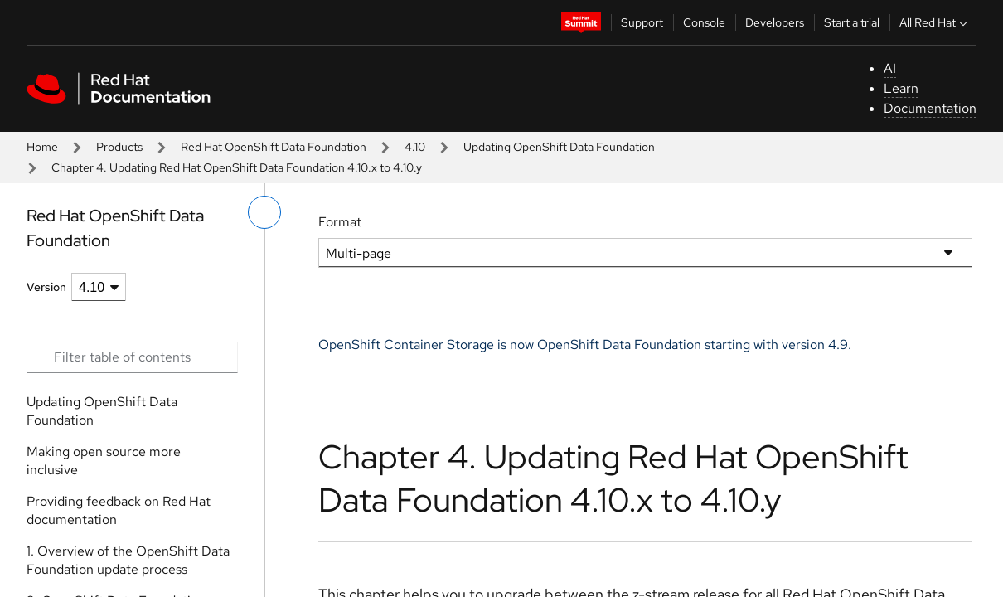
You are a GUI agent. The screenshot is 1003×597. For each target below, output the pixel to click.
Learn (901, 88)
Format (339, 222)
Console (704, 22)
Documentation (930, 108)
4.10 (415, 146)
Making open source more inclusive (104, 460)
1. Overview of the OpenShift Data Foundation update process (128, 560)
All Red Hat (935, 22)
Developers (774, 22)
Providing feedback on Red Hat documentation (119, 510)
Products (119, 146)
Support (642, 22)
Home (42, 146)
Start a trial (851, 22)
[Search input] (132, 357)
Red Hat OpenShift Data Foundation (273, 146)
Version (46, 286)
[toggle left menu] (264, 212)
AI (890, 68)
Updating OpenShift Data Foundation (559, 146)
